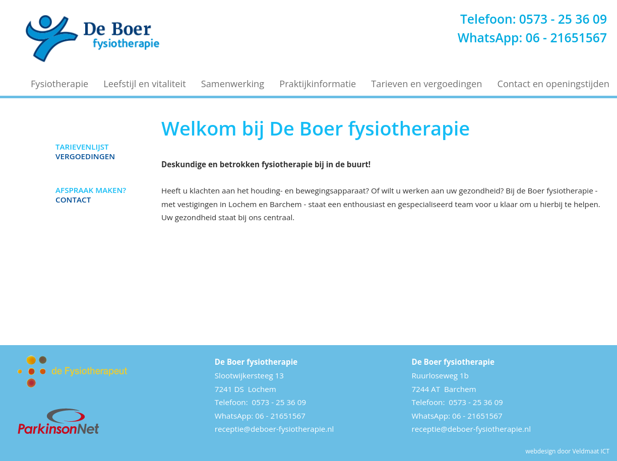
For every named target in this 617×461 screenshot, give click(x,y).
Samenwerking (233, 84)
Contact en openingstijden (553, 84)
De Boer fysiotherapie (256, 362)
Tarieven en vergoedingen (426, 84)
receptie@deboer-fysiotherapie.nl (274, 429)
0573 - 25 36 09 (563, 19)
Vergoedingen (85, 151)
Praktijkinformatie (317, 84)
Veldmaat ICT (590, 451)
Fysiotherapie (59, 84)
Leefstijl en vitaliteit (144, 84)
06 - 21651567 (566, 37)
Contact (90, 194)
